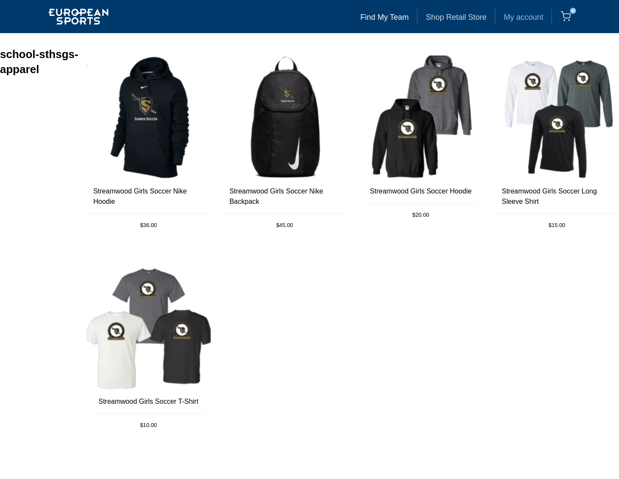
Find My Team (384, 17)
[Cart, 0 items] (566, 16)
